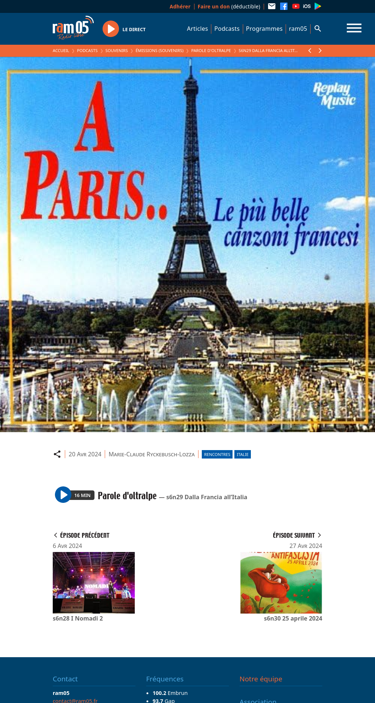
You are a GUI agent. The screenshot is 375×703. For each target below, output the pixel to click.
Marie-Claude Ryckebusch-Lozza (152, 454)
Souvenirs (116, 50)
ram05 (298, 29)
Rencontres (217, 454)
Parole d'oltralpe (211, 50)
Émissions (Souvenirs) (159, 50)
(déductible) (229, 6)
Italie (242, 454)
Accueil (61, 50)
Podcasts (227, 29)
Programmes (264, 29)
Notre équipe (261, 679)
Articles (197, 29)
